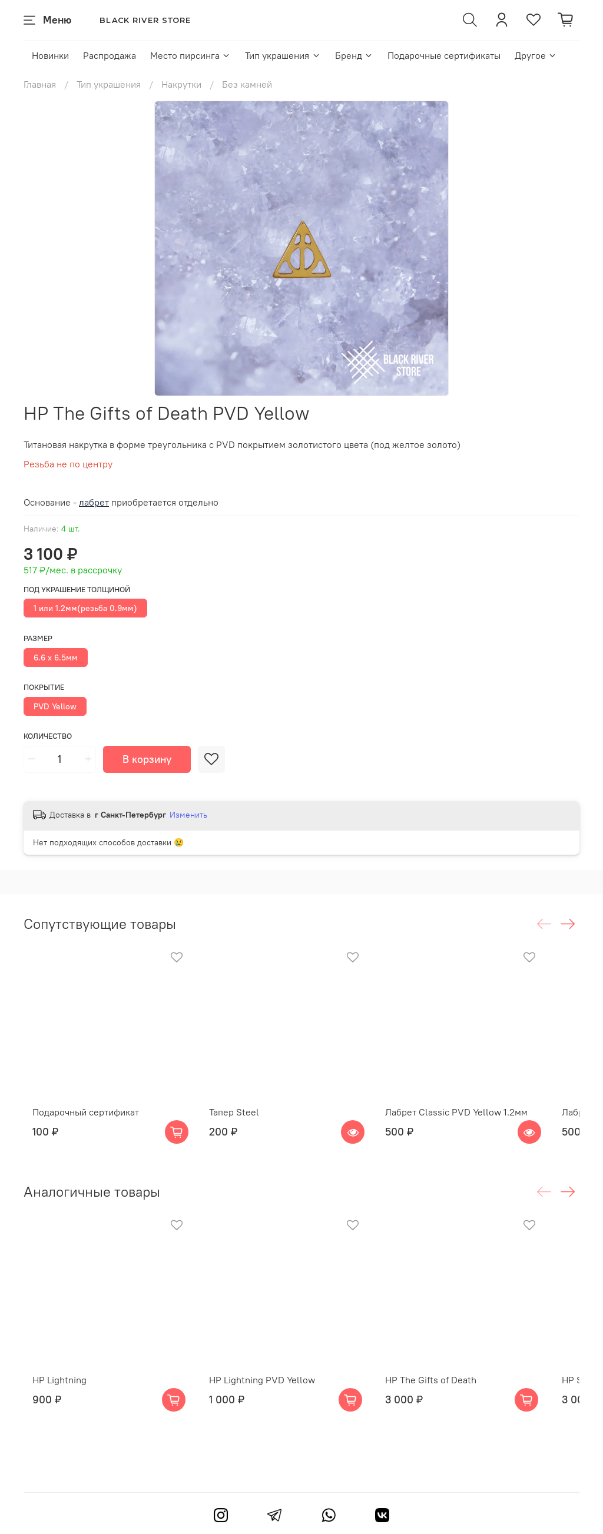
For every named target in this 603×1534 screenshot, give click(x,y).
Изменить (188, 814)
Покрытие (44, 687)
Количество (48, 736)
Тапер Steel (241, 1127)
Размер (38, 638)
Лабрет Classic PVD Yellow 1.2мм (479, 1127)
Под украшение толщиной (77, 589)
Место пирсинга (190, 55)
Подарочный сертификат (77, 1127)
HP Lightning (51, 1411)
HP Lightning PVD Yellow (269, 1411)
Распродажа (109, 55)
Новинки (50, 55)
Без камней (247, 84)
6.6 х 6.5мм (56, 657)
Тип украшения (282, 55)
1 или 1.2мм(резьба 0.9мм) (85, 608)
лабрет (94, 502)
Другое (536, 55)
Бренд (354, 55)
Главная (40, 84)
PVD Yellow (55, 706)
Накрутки (181, 84)
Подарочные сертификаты (444, 55)
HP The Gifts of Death (453, 1411)
